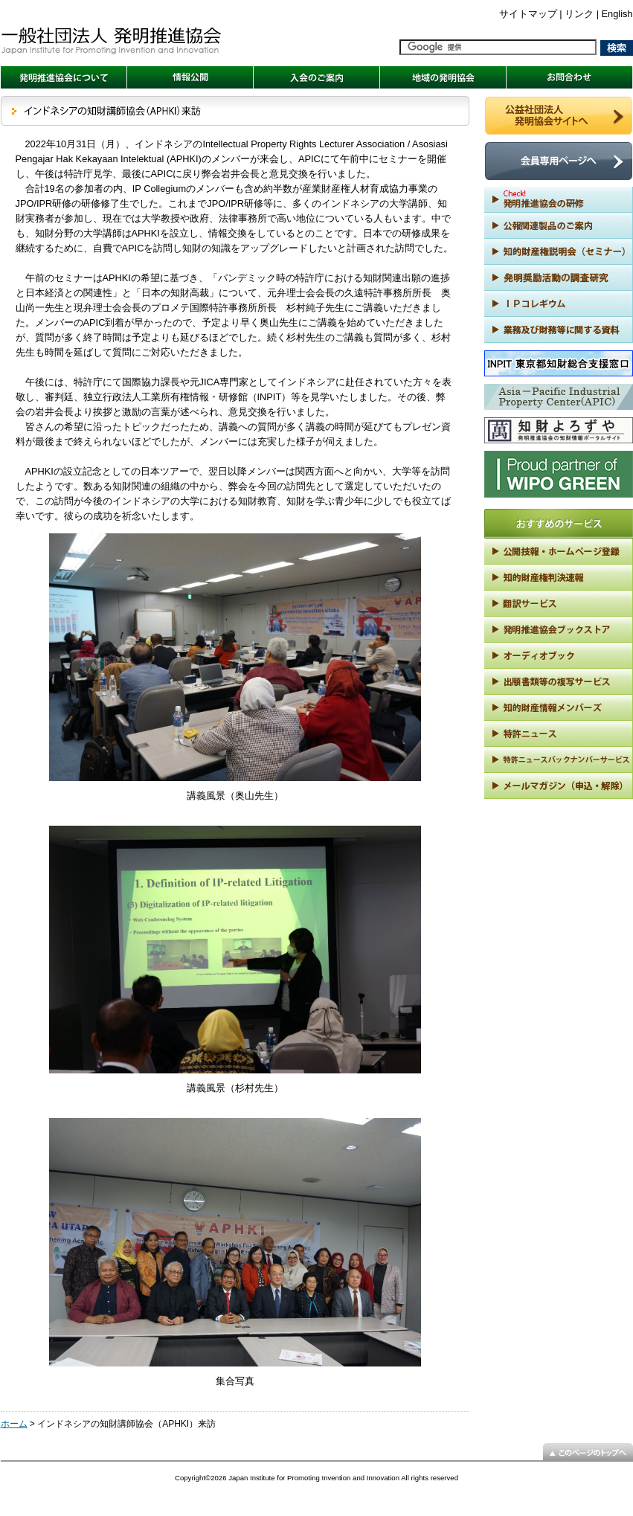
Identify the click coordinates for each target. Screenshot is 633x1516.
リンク (579, 13)
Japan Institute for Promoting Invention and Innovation (313, 1478)
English (617, 13)
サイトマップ (528, 13)
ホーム (14, 1424)
